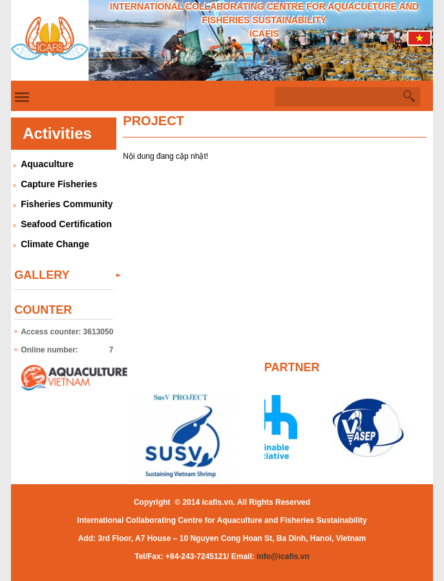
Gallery (41, 275)
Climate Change (55, 244)
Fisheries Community (66, 204)
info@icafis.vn (283, 556)
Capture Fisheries (59, 184)
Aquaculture (47, 164)
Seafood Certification (66, 224)
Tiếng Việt (420, 41)
